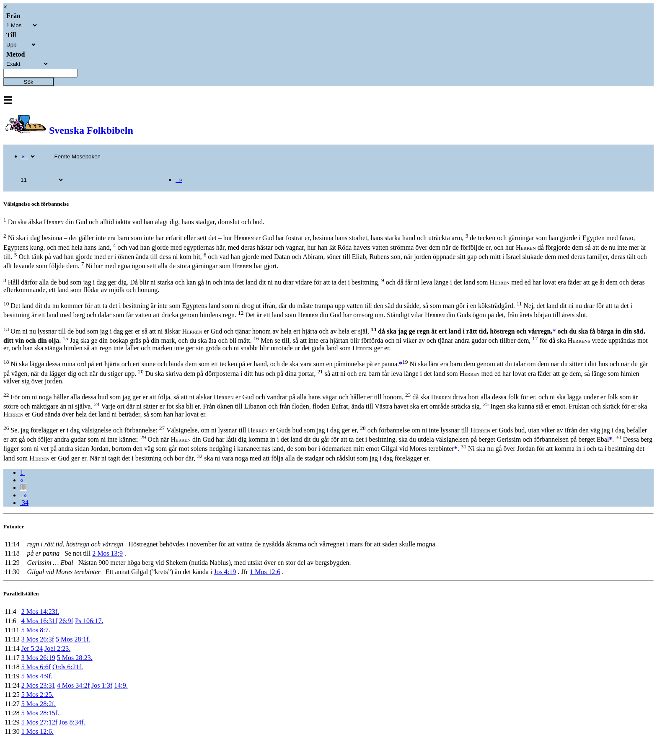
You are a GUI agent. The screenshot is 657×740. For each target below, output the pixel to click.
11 (23, 487)
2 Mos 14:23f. (40, 611)
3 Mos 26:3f (37, 639)
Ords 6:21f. (67, 666)
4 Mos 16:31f (39, 620)
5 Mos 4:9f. (36, 676)
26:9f (66, 620)
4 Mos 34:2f (73, 685)
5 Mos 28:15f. (40, 713)
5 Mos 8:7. (35, 630)
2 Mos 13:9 (107, 553)
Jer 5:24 (32, 648)
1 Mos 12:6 (265, 571)
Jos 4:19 (225, 571)
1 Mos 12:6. (37, 731)
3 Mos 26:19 (38, 657)
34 (24, 502)
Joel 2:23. (57, 648)
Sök (29, 82)
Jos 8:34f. (72, 722)
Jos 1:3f (101, 685)
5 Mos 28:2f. (38, 703)
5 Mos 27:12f (39, 722)
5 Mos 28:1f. (73, 639)
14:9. (120, 685)
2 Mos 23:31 (38, 685)
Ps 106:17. (89, 620)
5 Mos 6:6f (36, 666)
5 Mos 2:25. (37, 694)
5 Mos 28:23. (75, 657)
